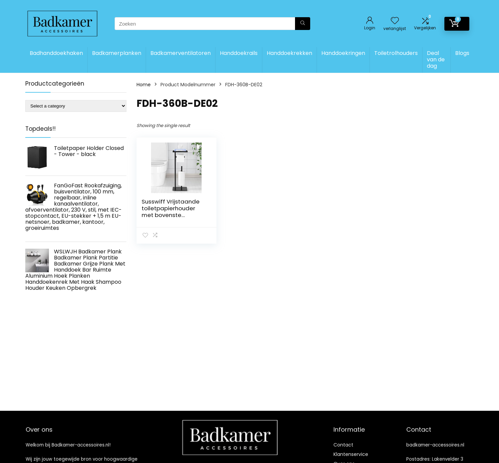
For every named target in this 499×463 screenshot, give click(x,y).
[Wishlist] (395, 21)
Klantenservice (350, 454)
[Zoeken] (302, 23)
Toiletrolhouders (396, 53)
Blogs (462, 53)
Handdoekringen (343, 53)
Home (144, 84)
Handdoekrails (239, 53)
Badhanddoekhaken (56, 53)
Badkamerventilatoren (180, 53)
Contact (343, 444)
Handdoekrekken (289, 53)
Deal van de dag (436, 59)
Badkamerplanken (116, 53)
